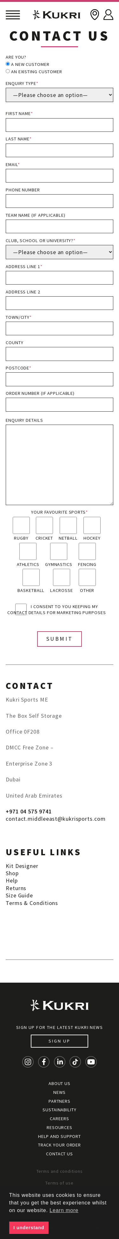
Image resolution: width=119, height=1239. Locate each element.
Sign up (59, 1041)
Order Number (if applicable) (59, 401)
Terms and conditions (59, 1171)
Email (59, 172)
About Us (59, 1083)
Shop (12, 873)
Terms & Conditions (32, 903)
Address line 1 (59, 274)
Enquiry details (59, 461)
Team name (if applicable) (59, 223)
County (59, 350)
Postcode (59, 375)
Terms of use (59, 1183)
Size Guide (19, 895)
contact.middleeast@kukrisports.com (56, 818)
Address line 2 (59, 299)
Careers (59, 1118)
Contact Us (59, 1154)
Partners (59, 1101)
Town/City (59, 325)
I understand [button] (28, 1227)
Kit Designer (22, 866)
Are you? (16, 57)
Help (12, 880)
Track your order (59, 1145)
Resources (59, 1127)
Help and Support (59, 1136)
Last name (59, 146)
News (59, 1092)
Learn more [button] (64, 1210)
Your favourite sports (59, 512)
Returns (16, 888)
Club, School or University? (59, 248)
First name (59, 121)
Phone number (59, 197)
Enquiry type (59, 91)
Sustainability (59, 1110)
